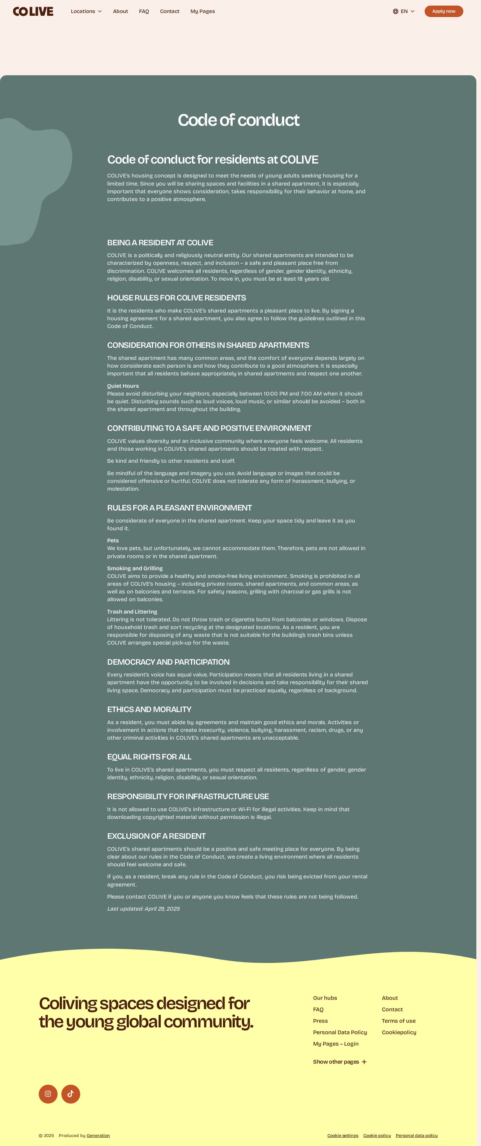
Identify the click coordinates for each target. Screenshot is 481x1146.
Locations (86, 11)
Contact (169, 11)
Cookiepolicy (399, 1032)
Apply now (444, 11)
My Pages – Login (335, 1043)
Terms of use (399, 1020)
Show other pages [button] (336, 1061)
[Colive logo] (33, 11)
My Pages (202, 11)
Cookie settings (343, 1135)
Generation (98, 1135)
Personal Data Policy (340, 1032)
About (120, 11)
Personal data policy (417, 1135)
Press (320, 1020)
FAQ (144, 11)
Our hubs (325, 998)
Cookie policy (377, 1135)
